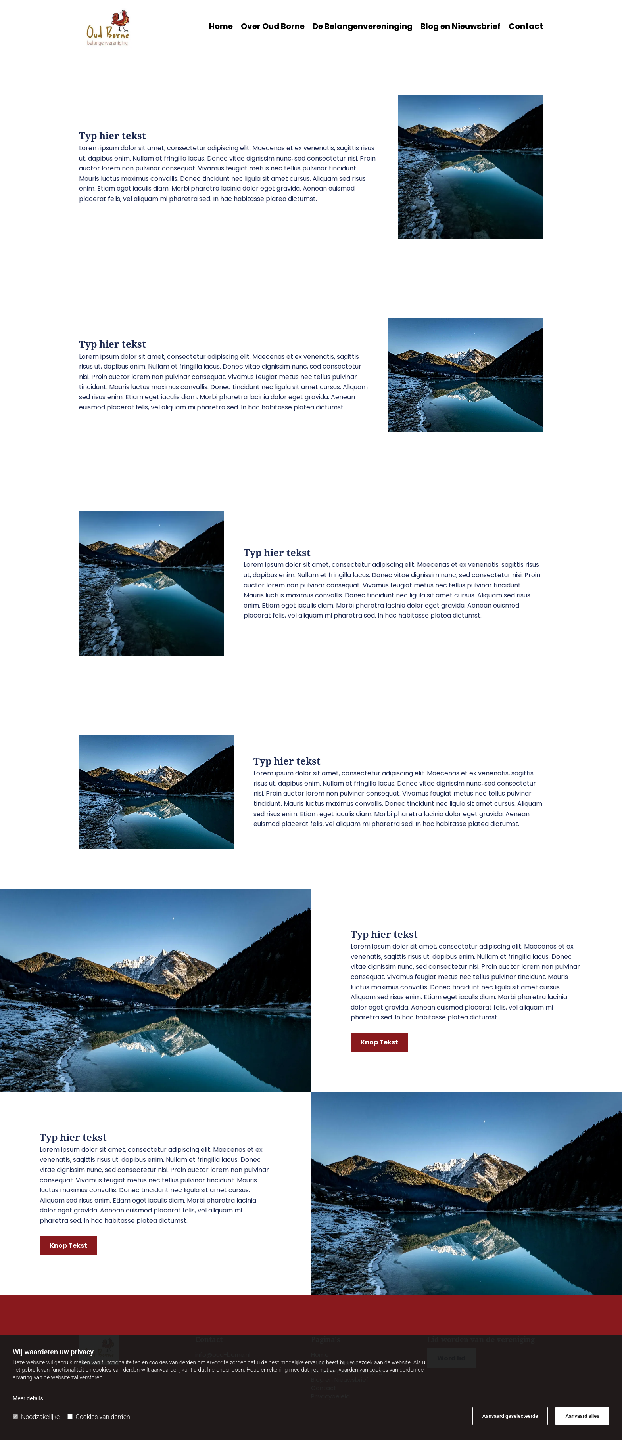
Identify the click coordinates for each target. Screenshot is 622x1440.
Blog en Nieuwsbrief (460, 27)
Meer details (28, 1398)
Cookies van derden (98, 1417)
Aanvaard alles (582, 1416)
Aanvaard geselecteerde (510, 1416)
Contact (526, 27)
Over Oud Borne (273, 27)
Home (221, 27)
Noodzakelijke (36, 1417)
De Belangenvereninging (363, 27)
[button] (379, 1042)
